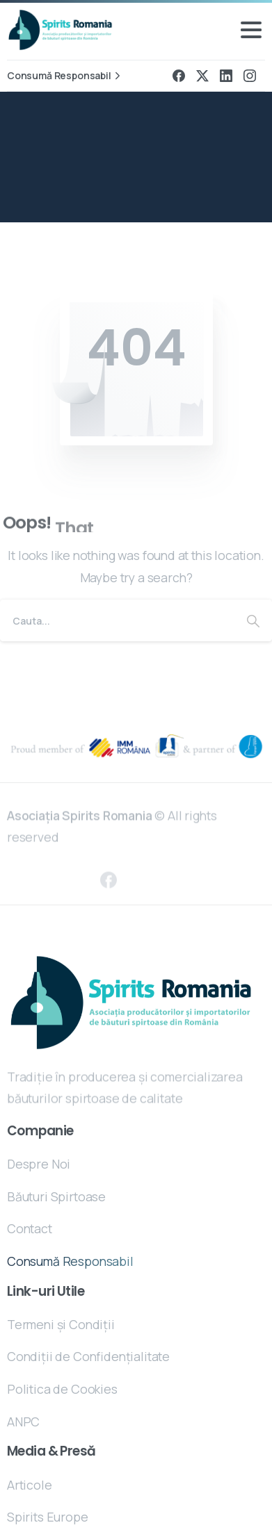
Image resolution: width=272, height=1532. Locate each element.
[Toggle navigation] (251, 30)
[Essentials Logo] (131, 1003)
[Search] (117, 620)
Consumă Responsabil (65, 75)
